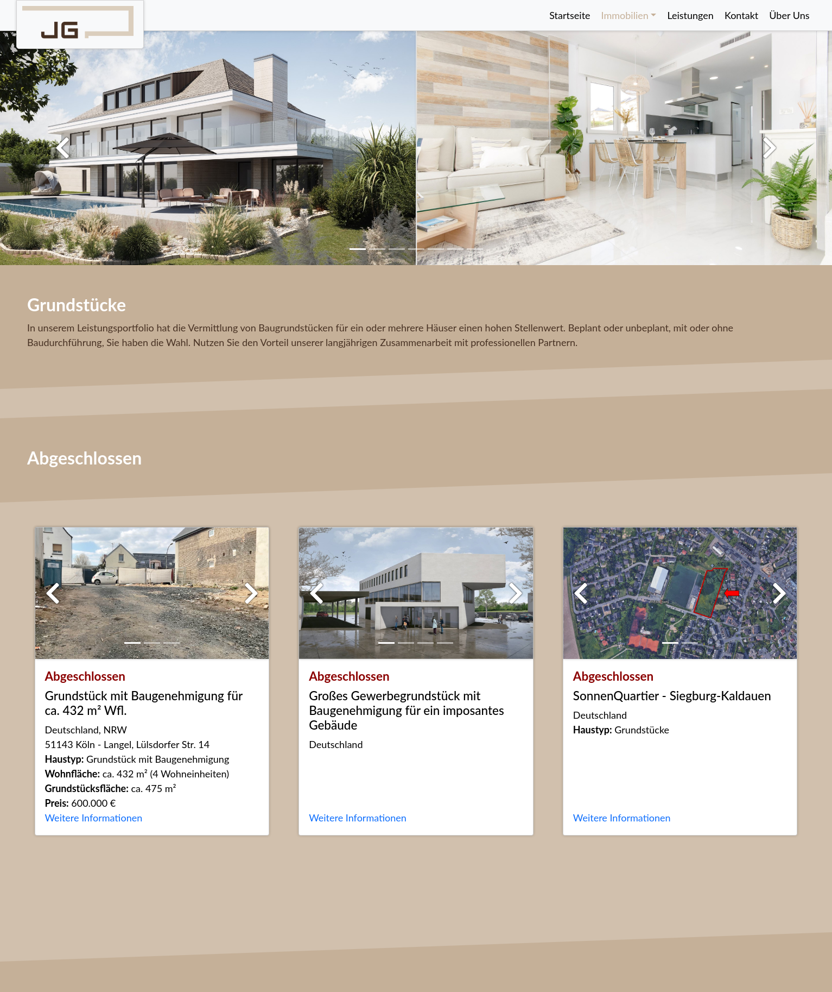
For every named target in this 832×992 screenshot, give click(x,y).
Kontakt (741, 15)
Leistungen (690, 15)
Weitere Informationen (94, 818)
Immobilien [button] (625, 15)
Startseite (569, 15)
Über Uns (789, 15)
